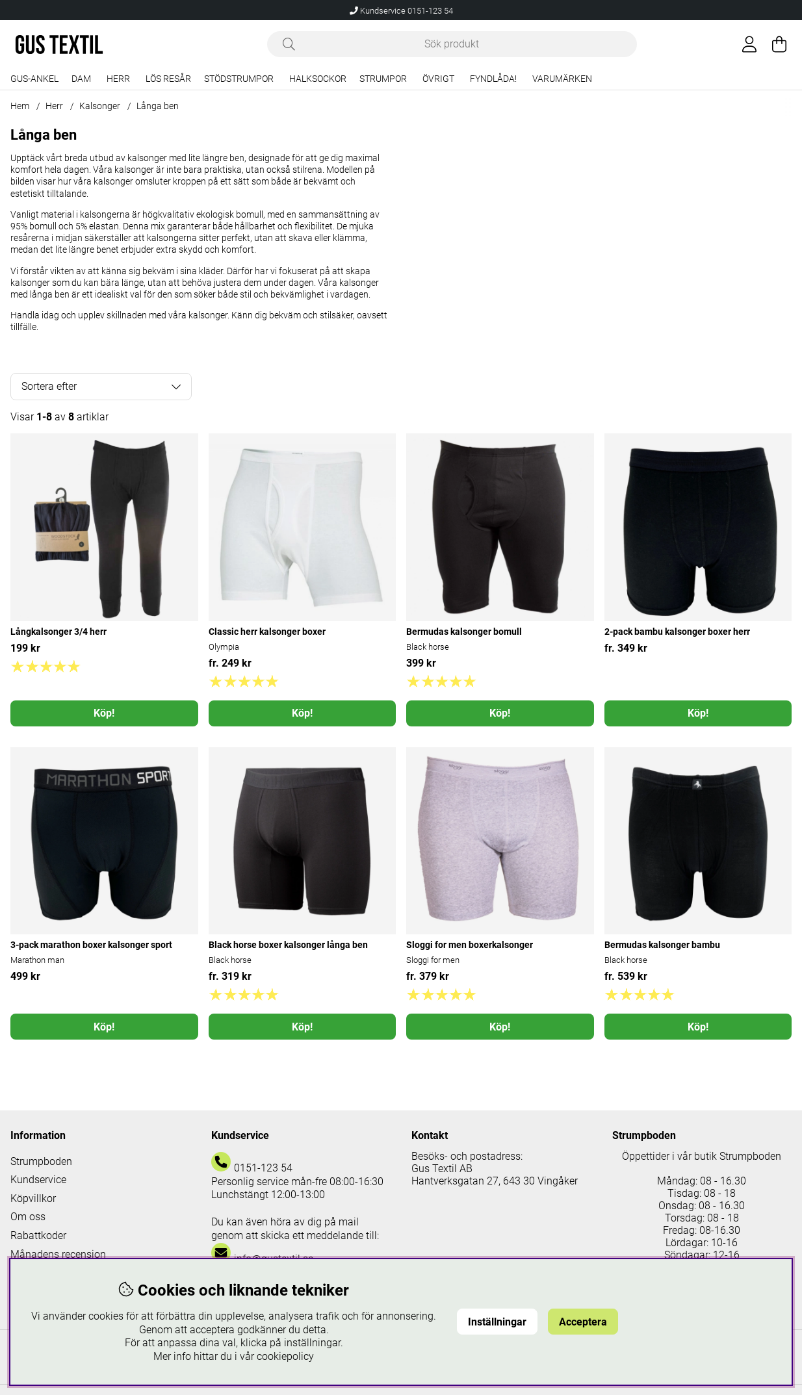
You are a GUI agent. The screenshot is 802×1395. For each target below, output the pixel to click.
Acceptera (583, 1322)
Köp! (104, 713)
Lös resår (168, 78)
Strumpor (383, 78)
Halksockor (317, 78)
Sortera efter (49, 386)
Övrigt (438, 78)
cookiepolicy (285, 1356)
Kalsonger (99, 106)
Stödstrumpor (239, 78)
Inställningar (497, 1322)
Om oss (27, 1216)
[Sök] (452, 44)
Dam (81, 78)
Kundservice (38, 1179)
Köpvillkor (33, 1198)
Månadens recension (58, 1254)
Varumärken (562, 78)
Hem (19, 106)
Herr (118, 78)
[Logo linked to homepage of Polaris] (59, 44)
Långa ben (157, 106)
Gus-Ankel (34, 78)
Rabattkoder (38, 1235)
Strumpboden (41, 1161)
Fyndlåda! (493, 78)
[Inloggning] (749, 44)
